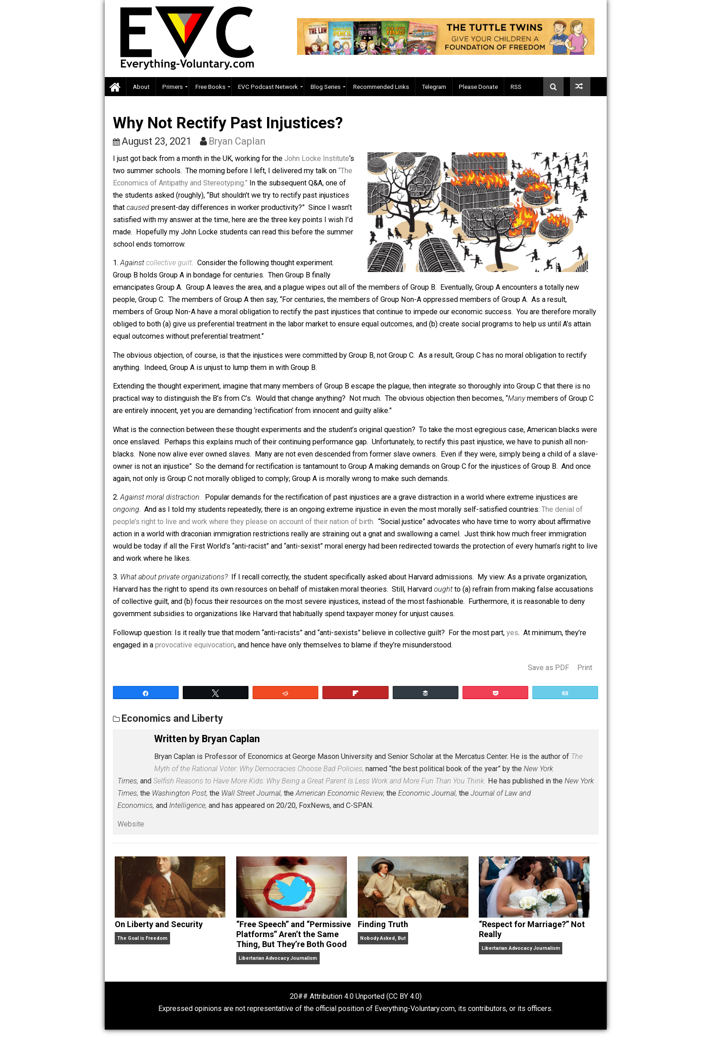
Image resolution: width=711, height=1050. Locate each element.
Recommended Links (381, 86)
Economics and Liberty (172, 718)
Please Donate (478, 86)
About (141, 86)
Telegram (434, 86)
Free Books (210, 86)
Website (130, 824)
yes (512, 632)
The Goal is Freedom (142, 938)
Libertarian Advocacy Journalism (278, 958)
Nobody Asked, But (383, 938)
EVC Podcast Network (268, 86)
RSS (516, 86)
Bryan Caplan (237, 141)
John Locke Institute (316, 158)
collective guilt (169, 262)
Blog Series (326, 86)
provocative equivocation (194, 645)
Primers (172, 86)
